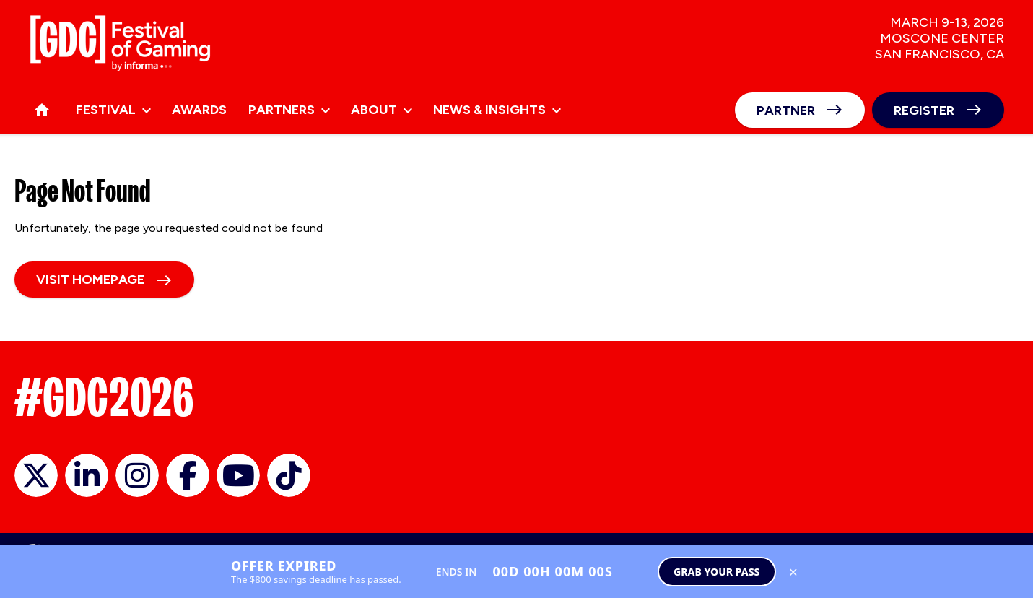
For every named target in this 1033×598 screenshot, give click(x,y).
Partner (786, 110)
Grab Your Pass (717, 571)
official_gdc (36, 475)
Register (924, 110)
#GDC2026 (103, 397)
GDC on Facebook (187, 475)
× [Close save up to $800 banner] (793, 571)
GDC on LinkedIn (86, 475)
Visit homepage (90, 279)
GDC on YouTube (238, 475)
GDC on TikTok (288, 475)
